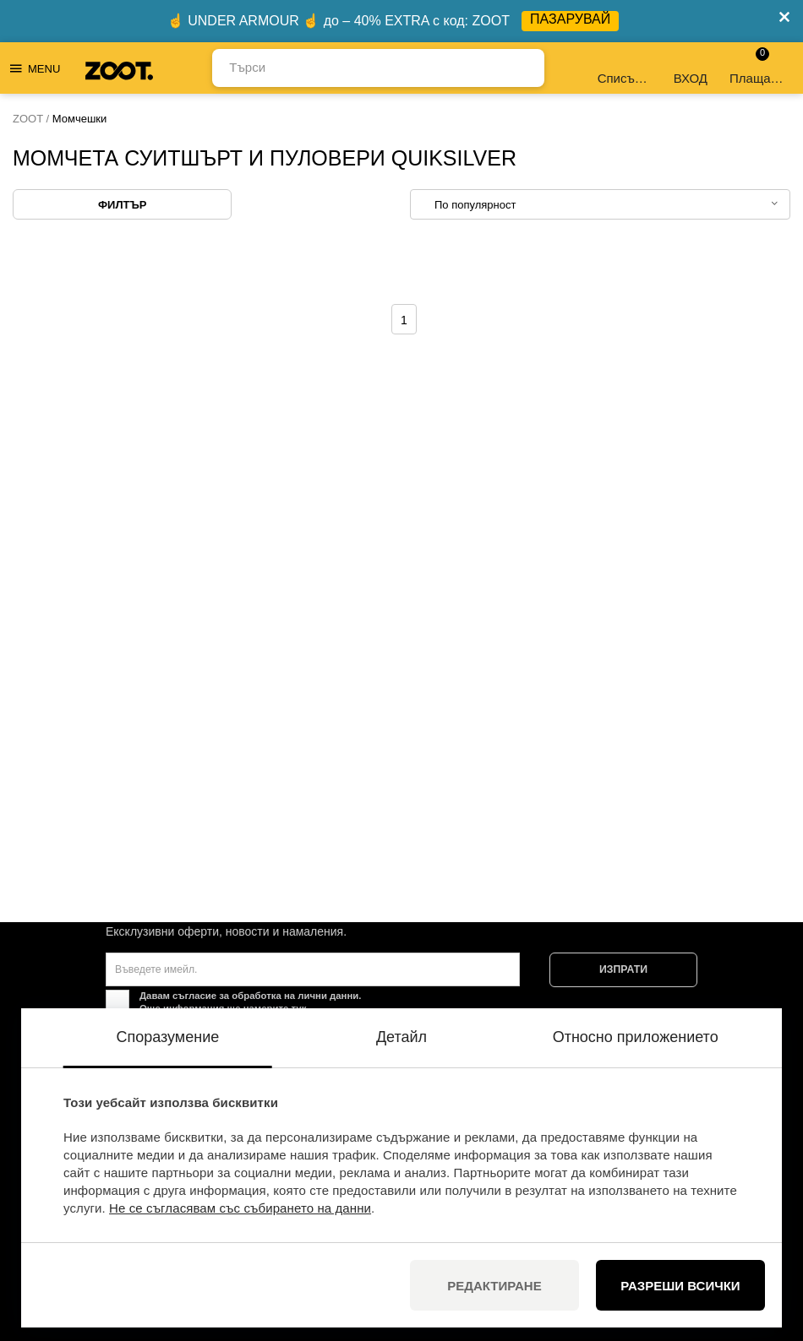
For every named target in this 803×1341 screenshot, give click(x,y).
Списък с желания (626, 68)
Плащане (756, 66)
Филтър (122, 204)
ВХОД (690, 68)
